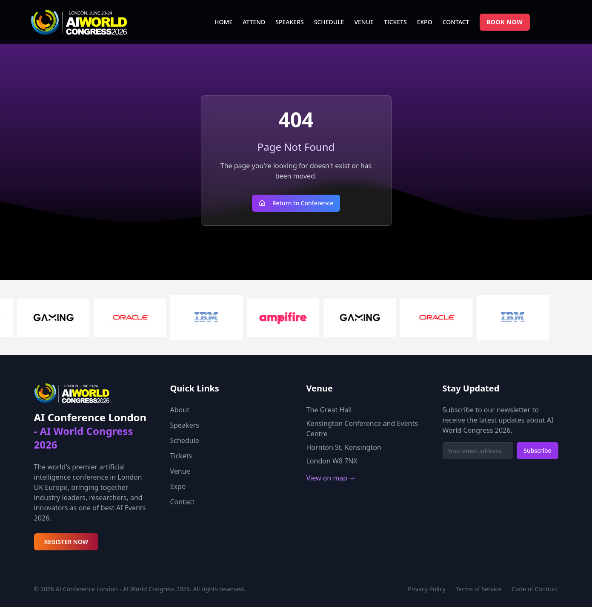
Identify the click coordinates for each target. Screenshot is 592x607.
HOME (223, 22)
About (179, 409)
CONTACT (456, 22)
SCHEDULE (329, 22)
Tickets (181, 455)
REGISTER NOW (66, 542)
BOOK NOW (504, 22)
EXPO (424, 22)
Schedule (184, 440)
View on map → (331, 478)
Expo (178, 486)
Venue (180, 471)
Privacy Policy (426, 589)
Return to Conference (296, 203)
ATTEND (254, 22)
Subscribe (537, 450)
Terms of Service (479, 589)
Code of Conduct (535, 589)
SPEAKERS (289, 22)
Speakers (184, 425)
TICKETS (395, 22)
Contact (182, 501)
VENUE (363, 22)
